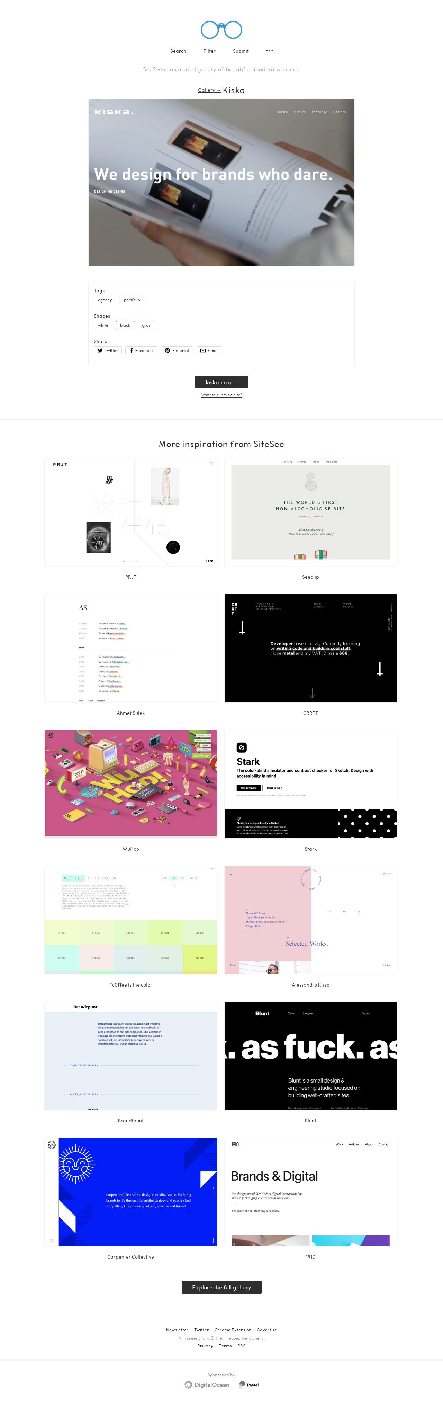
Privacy (205, 1345)
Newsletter (177, 1329)
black (125, 325)
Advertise (267, 1329)
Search (178, 50)
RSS (241, 1345)
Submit (241, 50)
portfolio (132, 300)
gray (146, 325)
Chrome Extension (233, 1329)
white (103, 325)
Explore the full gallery (221, 1287)
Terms (225, 1345)
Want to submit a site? (221, 394)
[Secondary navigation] (269, 50)
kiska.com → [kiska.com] (222, 382)
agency (105, 300)
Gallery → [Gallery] (209, 90)
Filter (210, 50)
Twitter (201, 1329)
